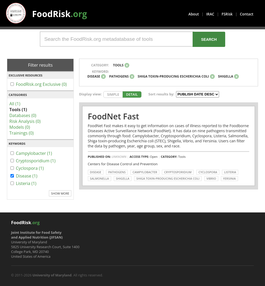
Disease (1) (26, 176)
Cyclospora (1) (30, 168)
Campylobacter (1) (34, 153)
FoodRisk (59, 13)
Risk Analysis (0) (25, 121)
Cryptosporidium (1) (36, 161)
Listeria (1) (26, 183)
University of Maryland (52, 275)
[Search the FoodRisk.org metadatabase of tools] (117, 39)
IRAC (210, 14)
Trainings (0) (21, 133)
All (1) (14, 104)
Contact (246, 14)
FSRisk (227, 14)
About (193, 14)
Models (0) (19, 127)
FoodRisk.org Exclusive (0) (41, 84)
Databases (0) (22, 115)
